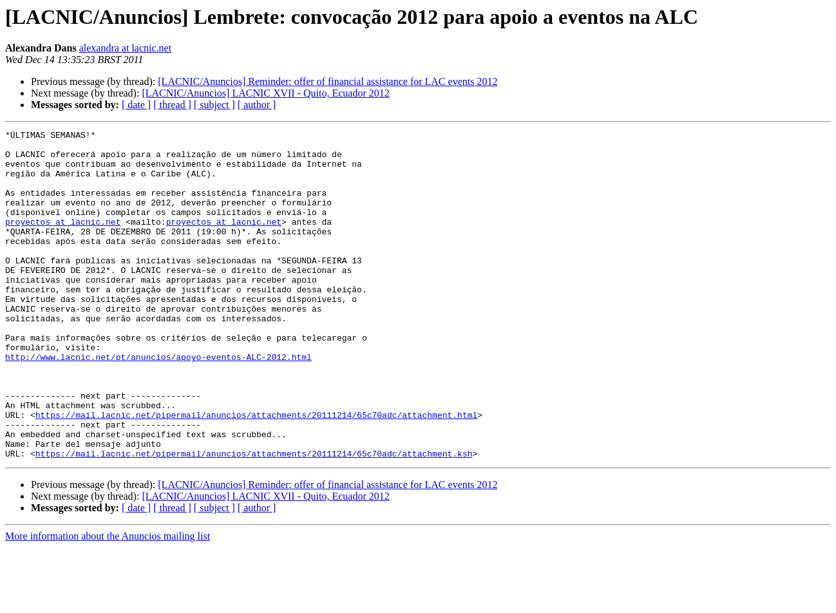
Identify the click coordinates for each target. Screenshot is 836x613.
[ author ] (257, 104)
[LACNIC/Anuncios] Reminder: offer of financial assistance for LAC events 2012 (327, 81)
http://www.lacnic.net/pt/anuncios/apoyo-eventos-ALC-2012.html (158, 403)
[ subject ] (214, 104)
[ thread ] (172, 104)
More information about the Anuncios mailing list (107, 601)
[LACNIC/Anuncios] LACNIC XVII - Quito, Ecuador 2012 (265, 93)
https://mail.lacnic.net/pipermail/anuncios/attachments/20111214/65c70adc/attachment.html (256, 472)
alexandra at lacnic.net (125, 47)
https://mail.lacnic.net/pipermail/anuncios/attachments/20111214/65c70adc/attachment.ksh (254, 519)
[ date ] (136, 104)
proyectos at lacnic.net (62, 241)
